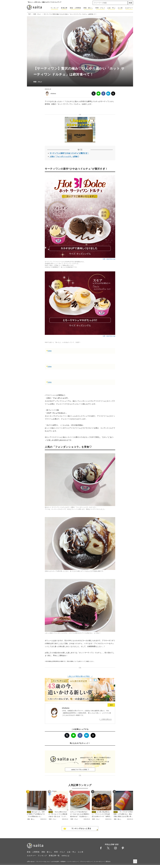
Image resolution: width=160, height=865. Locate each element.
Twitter (49, 351)
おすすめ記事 (55, 861)
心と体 (120, 8)
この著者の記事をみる (106, 719)
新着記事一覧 (54, 855)
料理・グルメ (100, 8)
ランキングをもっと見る (81, 828)
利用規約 (63, 861)
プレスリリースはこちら (43, 861)
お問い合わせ (30, 861)
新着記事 (64, 8)
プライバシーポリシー (86, 861)
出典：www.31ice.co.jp (109, 259)
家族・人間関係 (75, 8)
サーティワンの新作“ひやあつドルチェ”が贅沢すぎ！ (69, 153)
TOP (29, 14)
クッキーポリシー (99, 861)
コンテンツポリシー (72, 861)
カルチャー (129, 8)
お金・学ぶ (111, 8)
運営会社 (108, 861)
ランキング (55, 8)
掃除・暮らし (88, 8)
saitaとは (65, 855)
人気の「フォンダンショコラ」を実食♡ (64, 156)
